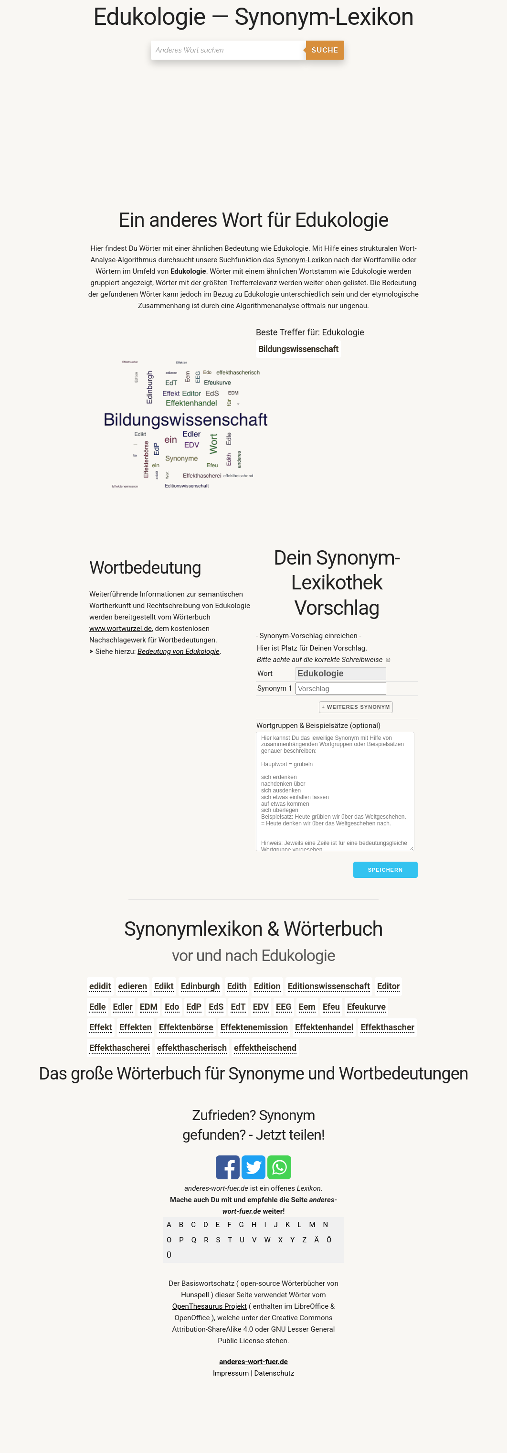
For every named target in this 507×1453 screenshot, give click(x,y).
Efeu (331, 1007)
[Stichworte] (335, 791)
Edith (237, 986)
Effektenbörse (186, 1027)
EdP (194, 1007)
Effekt (100, 1027)
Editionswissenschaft (329, 986)
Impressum (231, 1373)
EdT (238, 1007)
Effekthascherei (119, 1048)
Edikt (164, 986)
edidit (100, 986)
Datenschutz (274, 1373)
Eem (307, 1007)
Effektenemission (254, 1027)
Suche (325, 50)
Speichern (385, 870)
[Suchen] (228, 50)
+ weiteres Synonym (356, 707)
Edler (123, 1007)
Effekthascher (387, 1027)
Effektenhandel (324, 1027)
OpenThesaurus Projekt (209, 1306)
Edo (172, 1007)
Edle (97, 1007)
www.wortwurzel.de (120, 628)
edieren (133, 986)
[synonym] (341, 688)
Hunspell (195, 1295)
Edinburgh (200, 986)
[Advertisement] (253, 136)
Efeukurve (366, 1007)
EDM (149, 1007)
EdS (216, 1007)
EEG (284, 1007)
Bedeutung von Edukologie (178, 651)
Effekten (135, 1027)
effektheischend (265, 1048)
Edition (267, 986)
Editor (388, 986)
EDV (261, 1007)
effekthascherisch (192, 1048)
